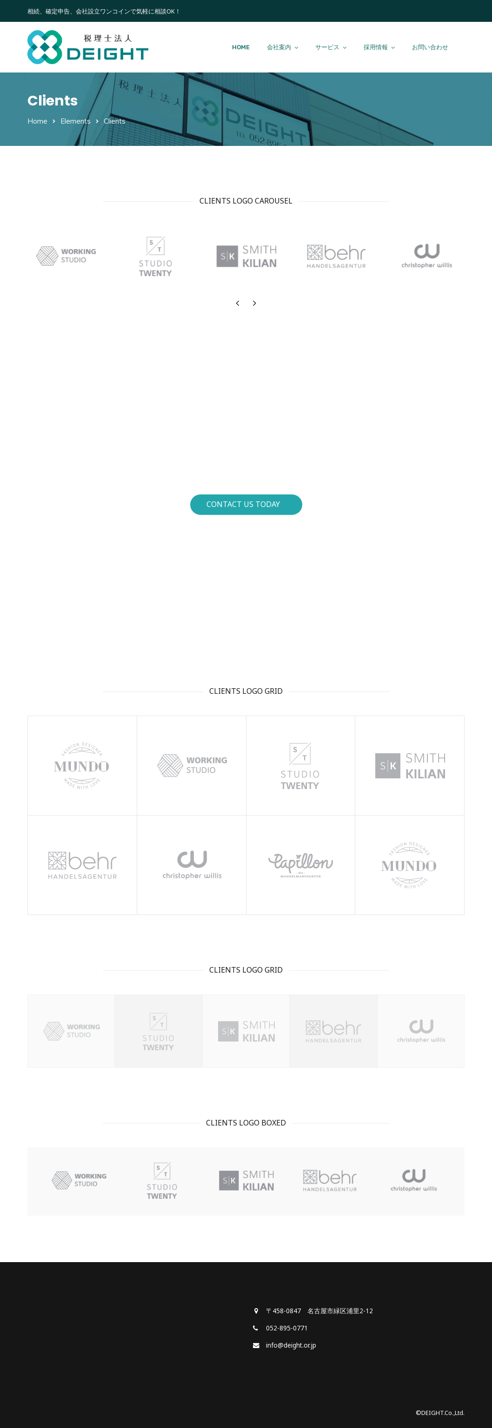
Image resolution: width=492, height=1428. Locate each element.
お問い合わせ (430, 47)
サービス (327, 47)
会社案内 (279, 47)
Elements (75, 121)
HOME (241, 47)
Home (37, 121)
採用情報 (376, 47)
